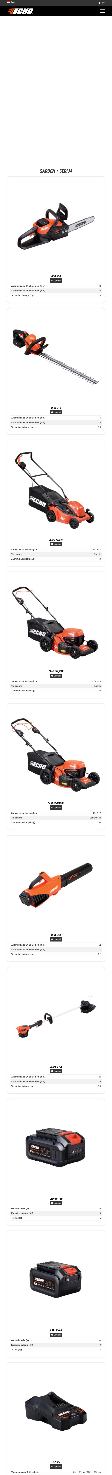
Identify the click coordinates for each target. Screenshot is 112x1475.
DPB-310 (56, 933)
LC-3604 (56, 1458)
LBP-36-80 (56, 1327)
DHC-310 (56, 408)
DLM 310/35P (56, 540)
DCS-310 (56, 277)
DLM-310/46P (56, 671)
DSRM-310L (56, 1064)
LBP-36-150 (56, 1195)
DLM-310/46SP (56, 802)
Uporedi (57, 281)
